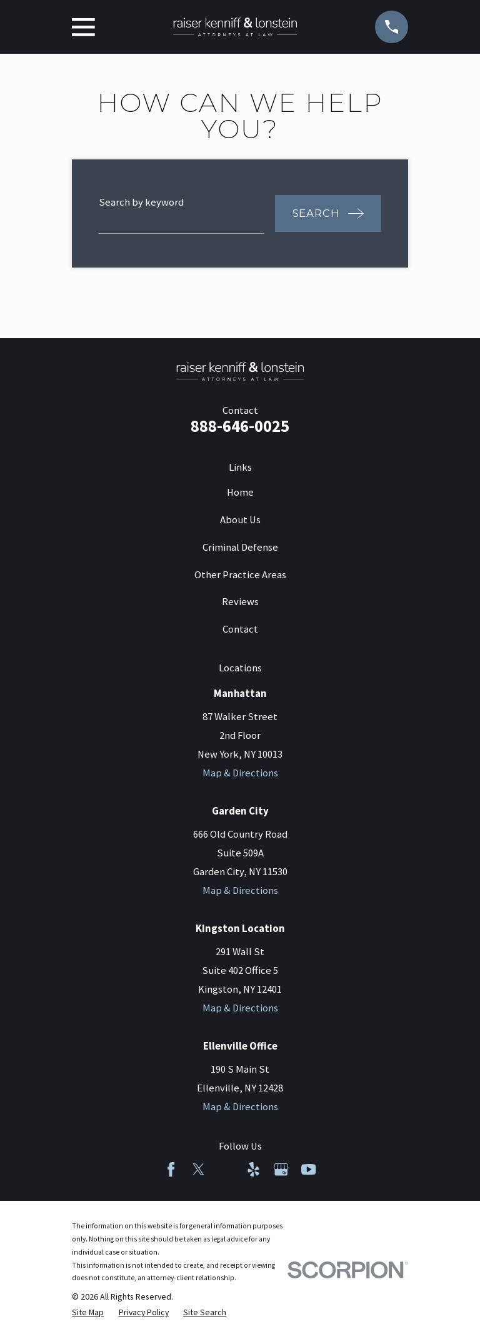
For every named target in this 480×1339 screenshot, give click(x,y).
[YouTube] (308, 1169)
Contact (240, 629)
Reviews (240, 601)
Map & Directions (240, 773)
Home (240, 492)
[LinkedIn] (226, 1169)
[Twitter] (198, 1169)
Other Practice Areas (240, 574)
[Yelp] (253, 1169)
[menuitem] (88, 1312)
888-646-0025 (240, 426)
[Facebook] (171, 1169)
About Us (240, 519)
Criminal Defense (240, 547)
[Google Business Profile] (281, 1169)
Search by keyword (141, 202)
